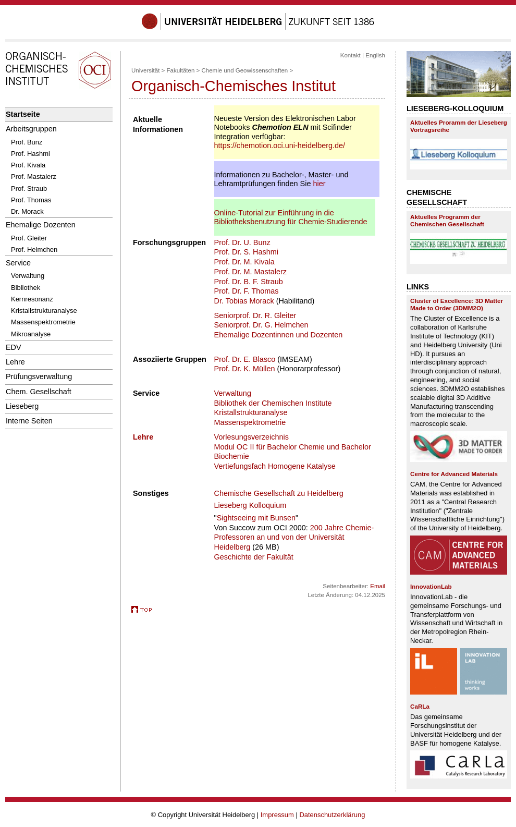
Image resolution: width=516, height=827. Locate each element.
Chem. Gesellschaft (38, 391)
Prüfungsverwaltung (39, 376)
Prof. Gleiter (29, 238)
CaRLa (419, 706)
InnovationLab (431, 586)
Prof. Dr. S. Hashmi (246, 252)
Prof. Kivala (28, 165)
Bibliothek (25, 287)
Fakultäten (181, 70)
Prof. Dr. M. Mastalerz (250, 271)
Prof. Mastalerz (33, 176)
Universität (145, 70)
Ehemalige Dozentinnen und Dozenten (278, 335)
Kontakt (350, 55)
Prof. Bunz (26, 142)
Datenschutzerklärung (332, 815)
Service (18, 263)
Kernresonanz (32, 299)
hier (319, 183)
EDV (13, 347)
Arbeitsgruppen (31, 129)
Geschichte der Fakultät (253, 557)
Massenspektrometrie (43, 322)
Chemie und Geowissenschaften (244, 70)
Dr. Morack (27, 211)
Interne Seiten (29, 421)
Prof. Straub (29, 188)
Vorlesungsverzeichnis (251, 437)
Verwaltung (27, 275)
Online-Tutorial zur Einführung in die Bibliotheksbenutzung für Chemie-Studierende (290, 217)
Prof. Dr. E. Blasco (245, 359)
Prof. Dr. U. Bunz (242, 242)
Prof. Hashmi (30, 153)
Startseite (23, 114)
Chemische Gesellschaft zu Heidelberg (278, 493)
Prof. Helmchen (34, 249)
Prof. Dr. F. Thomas (246, 291)
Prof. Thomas (31, 200)
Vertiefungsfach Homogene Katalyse (275, 466)
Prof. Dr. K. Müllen (244, 368)
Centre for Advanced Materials (454, 473)
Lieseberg (22, 406)
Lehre (15, 362)
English (375, 55)
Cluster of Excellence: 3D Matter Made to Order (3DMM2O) (456, 304)
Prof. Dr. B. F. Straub (248, 281)
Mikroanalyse (31, 334)
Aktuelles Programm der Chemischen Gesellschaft (447, 220)
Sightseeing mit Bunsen (256, 518)
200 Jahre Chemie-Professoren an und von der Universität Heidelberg (294, 537)
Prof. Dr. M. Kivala (244, 262)
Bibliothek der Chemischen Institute (273, 403)
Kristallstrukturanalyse (44, 310)
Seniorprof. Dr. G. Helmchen (261, 325)
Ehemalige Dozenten (41, 225)
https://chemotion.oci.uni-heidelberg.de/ (279, 145)
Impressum (277, 815)
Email (377, 586)
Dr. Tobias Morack (244, 301)
